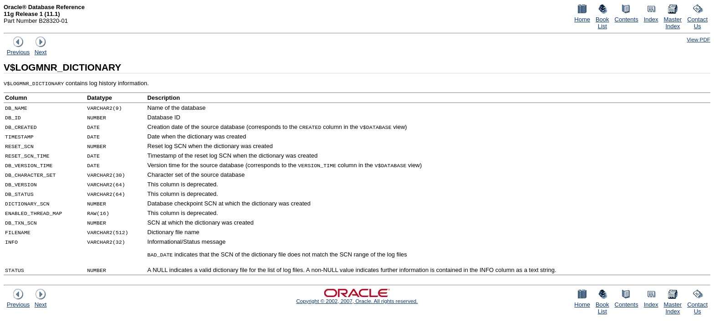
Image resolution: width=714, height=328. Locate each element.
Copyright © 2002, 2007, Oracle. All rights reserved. (357, 301)
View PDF (698, 39)
